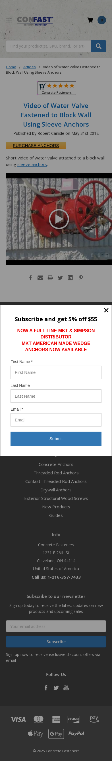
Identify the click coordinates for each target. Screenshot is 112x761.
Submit (56, 438)
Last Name (20, 385)
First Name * (22, 361)
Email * (17, 409)
